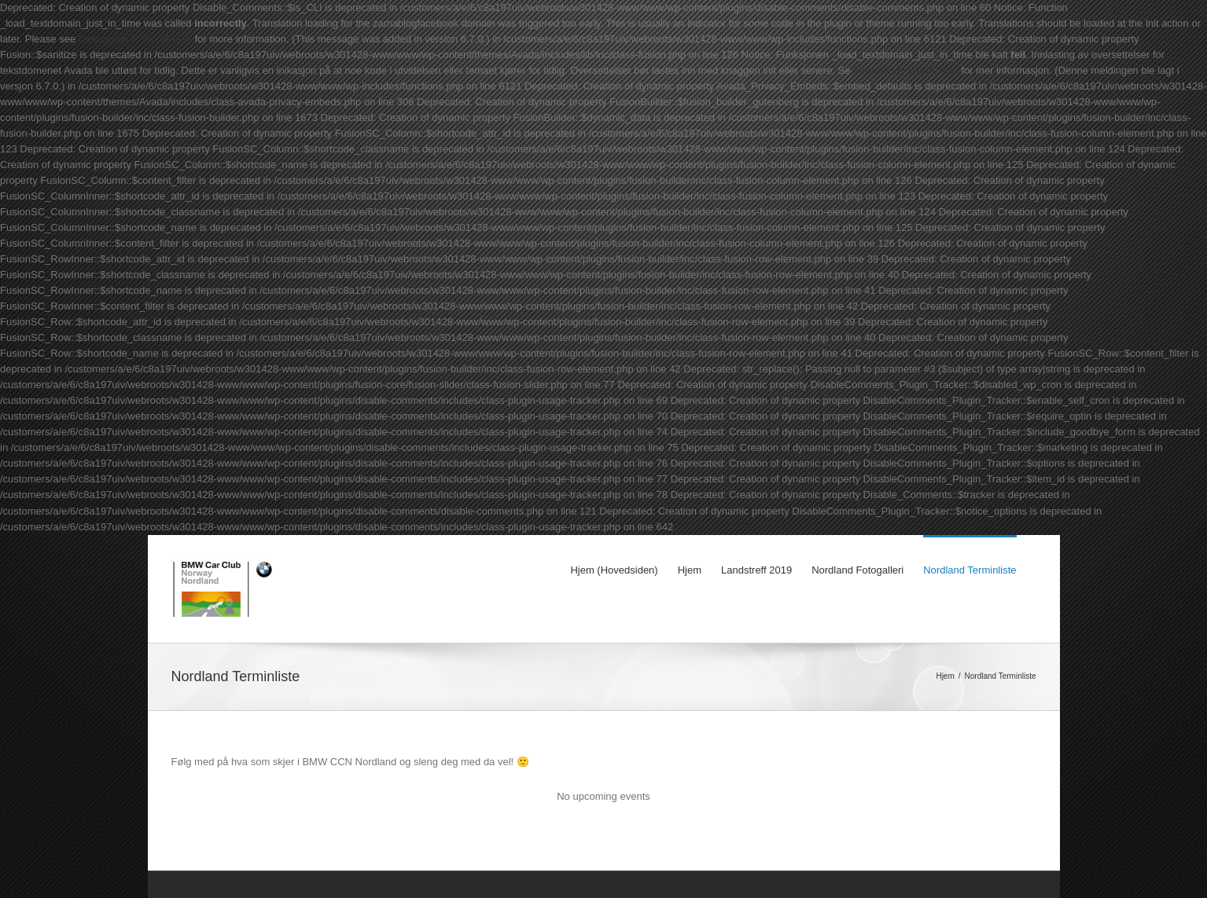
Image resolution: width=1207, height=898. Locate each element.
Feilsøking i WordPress (905, 70)
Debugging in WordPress (135, 39)
